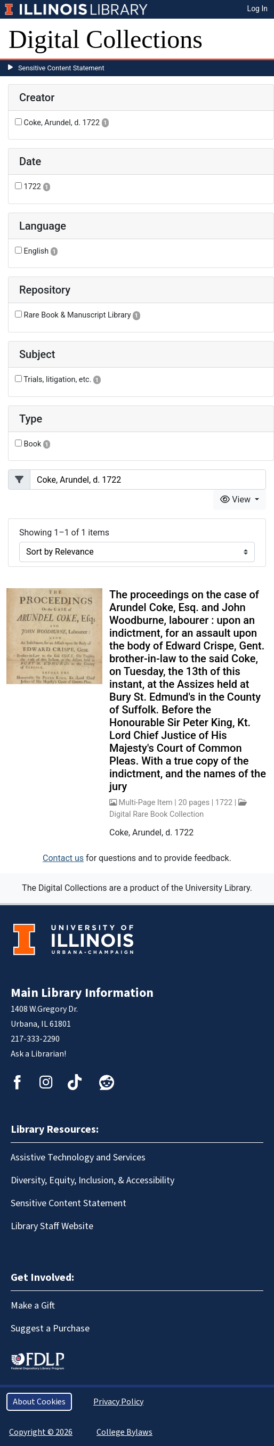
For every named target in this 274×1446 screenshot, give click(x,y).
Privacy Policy (118, 1402)
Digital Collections (106, 39)
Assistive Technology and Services (78, 1157)
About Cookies (39, 1402)
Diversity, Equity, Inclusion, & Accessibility (92, 1180)
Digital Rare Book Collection (156, 814)
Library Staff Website (52, 1226)
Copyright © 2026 (40, 1432)
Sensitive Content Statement (61, 68)
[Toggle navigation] (259, 39)
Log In (257, 8)
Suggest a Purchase (50, 1328)
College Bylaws (124, 1432)
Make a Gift (33, 1305)
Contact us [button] (63, 858)
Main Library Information (82, 993)
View (236, 499)
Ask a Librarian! (38, 1054)
